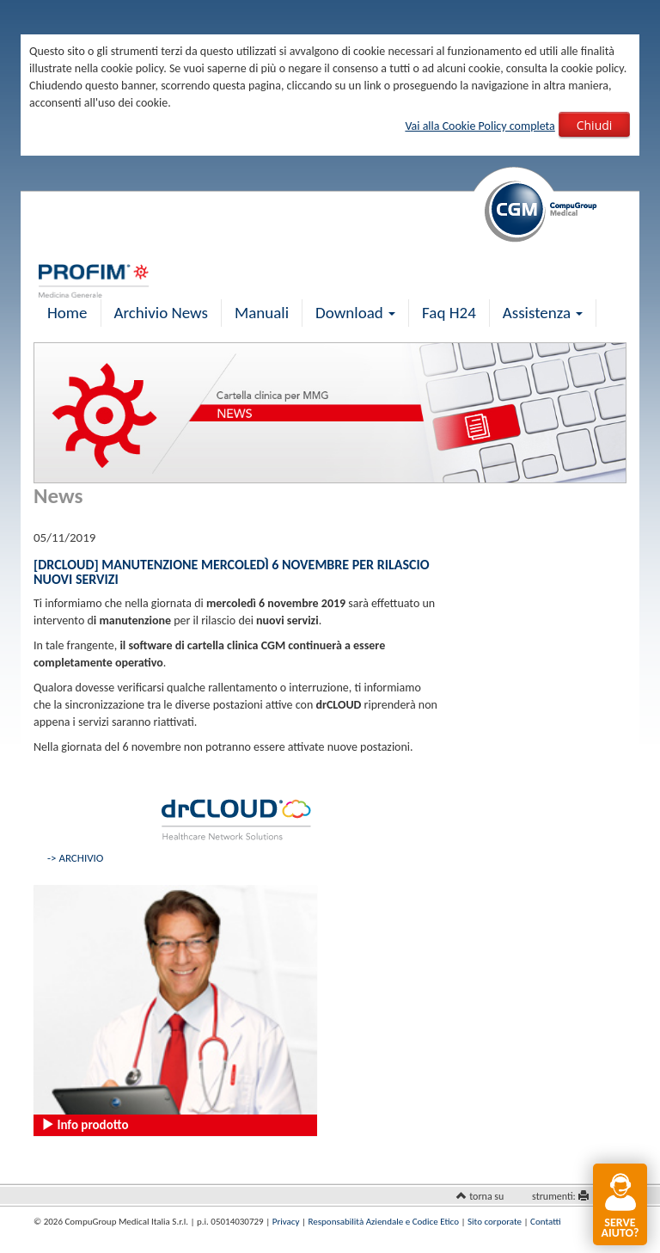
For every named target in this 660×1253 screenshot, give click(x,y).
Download (355, 312)
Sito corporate (495, 1221)
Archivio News (161, 312)
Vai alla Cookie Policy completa (479, 126)
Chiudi (595, 125)
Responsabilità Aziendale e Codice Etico (384, 1221)
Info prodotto (84, 1125)
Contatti (545, 1221)
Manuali (262, 312)
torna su (486, 1196)
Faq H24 (449, 312)
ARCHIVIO (80, 857)
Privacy (286, 1221)
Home (67, 312)
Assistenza (543, 312)
